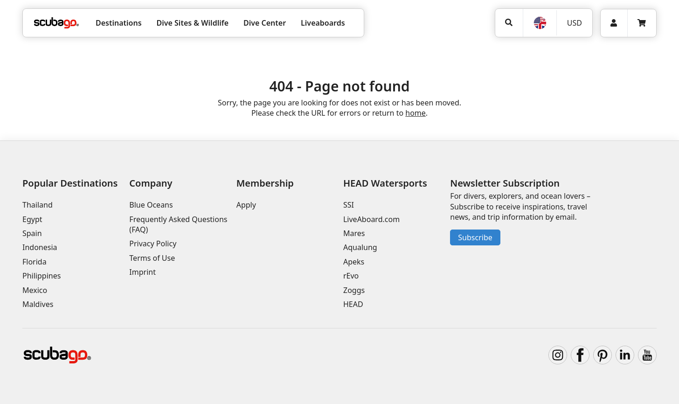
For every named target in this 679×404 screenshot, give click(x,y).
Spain (32, 233)
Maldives (37, 304)
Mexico (34, 290)
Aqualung (360, 247)
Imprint (142, 272)
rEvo (351, 276)
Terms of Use (152, 258)
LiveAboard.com (371, 219)
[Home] (56, 22)
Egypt (32, 219)
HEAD (353, 304)
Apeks (353, 262)
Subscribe (475, 237)
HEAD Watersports (385, 183)
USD (574, 23)
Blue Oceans (151, 205)
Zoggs (354, 290)
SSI (348, 205)
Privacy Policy (152, 243)
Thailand (37, 205)
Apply (246, 205)
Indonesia (39, 247)
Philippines (41, 276)
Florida (34, 262)
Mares (354, 233)
